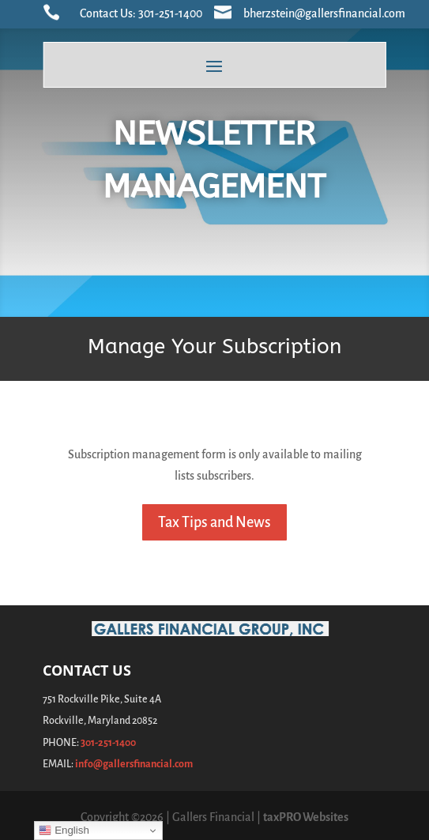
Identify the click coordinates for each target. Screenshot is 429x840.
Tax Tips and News (214, 522)
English (63, 830)
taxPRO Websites (305, 817)
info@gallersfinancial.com (134, 764)
